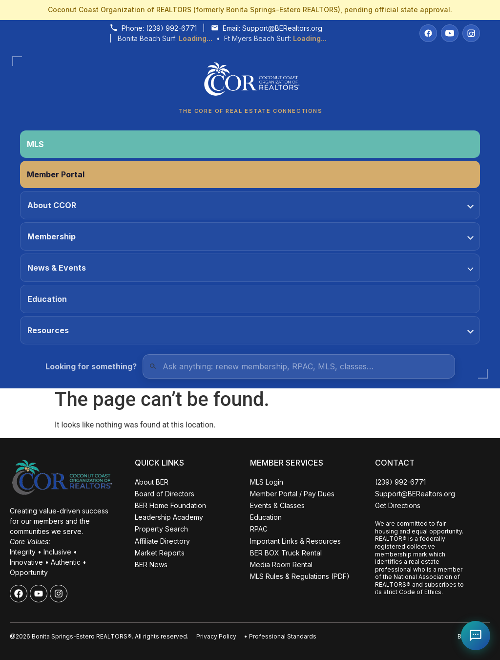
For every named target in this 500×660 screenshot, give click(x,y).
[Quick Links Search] (299, 366)
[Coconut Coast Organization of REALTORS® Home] (250, 81)
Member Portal (55, 174)
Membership (250, 236)
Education (47, 299)
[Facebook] (428, 33)
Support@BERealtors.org (282, 28)
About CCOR (250, 205)
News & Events (250, 268)
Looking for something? (91, 366)
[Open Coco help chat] (475, 635)
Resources (250, 330)
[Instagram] (471, 33)
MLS (35, 144)
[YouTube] (449, 33)
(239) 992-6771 (171, 28)
